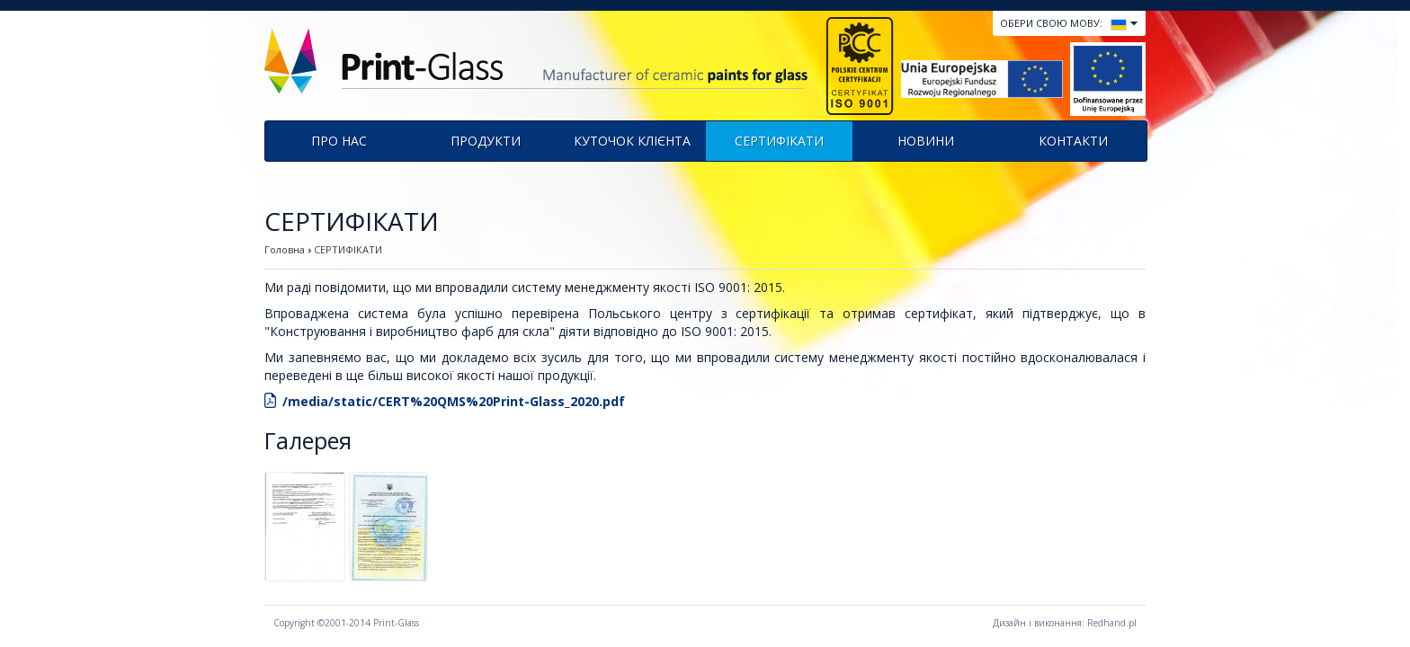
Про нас (339, 140)
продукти (486, 140)
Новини (925, 140)
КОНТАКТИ (1073, 140)
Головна (284, 249)
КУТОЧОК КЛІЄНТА (632, 140)
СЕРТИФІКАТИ (779, 140)
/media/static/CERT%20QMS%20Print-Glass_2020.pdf (453, 401)
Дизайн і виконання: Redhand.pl (1065, 622)
